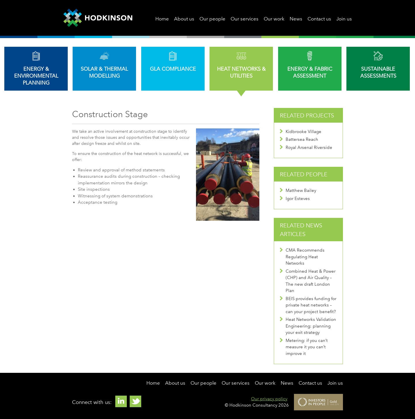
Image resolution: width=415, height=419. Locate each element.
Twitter (135, 401)
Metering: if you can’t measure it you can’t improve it (304, 347)
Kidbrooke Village (300, 131)
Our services (245, 19)
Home (162, 19)
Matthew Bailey (298, 190)
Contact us (319, 19)
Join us (344, 19)
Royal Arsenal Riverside (306, 147)
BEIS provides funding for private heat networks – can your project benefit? (308, 305)
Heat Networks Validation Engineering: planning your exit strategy (308, 326)
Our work (274, 19)
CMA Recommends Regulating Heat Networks (302, 257)
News (296, 19)
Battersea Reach (299, 139)
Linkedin (121, 401)
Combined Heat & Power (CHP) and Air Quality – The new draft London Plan (307, 281)
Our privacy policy (269, 398)
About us (184, 19)
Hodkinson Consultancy (97, 18)
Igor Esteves (295, 198)
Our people (212, 19)
